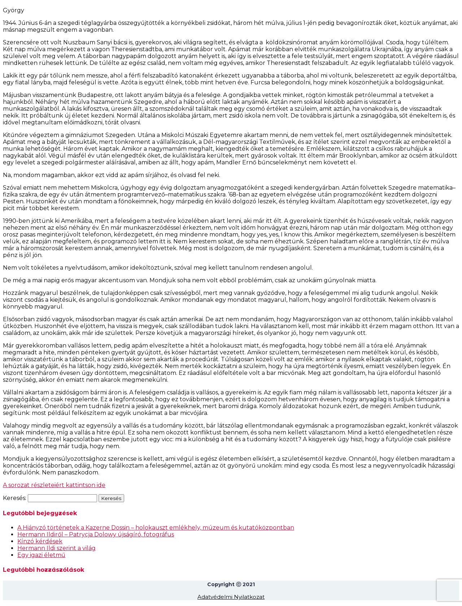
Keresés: (14, 498)
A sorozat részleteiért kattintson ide (54, 485)
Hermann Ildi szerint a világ (56, 548)
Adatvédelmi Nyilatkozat (231, 596)
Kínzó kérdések (39, 541)
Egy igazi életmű (41, 555)
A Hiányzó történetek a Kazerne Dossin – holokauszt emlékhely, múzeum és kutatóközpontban (155, 527)
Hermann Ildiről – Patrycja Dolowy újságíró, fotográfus (95, 534)
